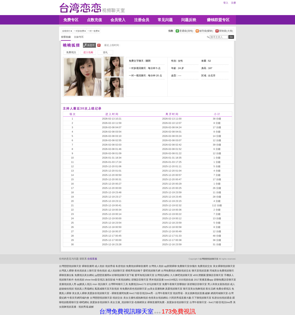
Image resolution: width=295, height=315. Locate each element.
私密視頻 (120, 266)
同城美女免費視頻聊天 (222, 270)
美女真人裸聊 (79, 293)
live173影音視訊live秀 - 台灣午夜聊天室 (150, 293)
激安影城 (110, 279)
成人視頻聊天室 (116, 270)
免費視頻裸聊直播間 (137, 266)
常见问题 (165, 20)
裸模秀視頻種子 (134, 270)
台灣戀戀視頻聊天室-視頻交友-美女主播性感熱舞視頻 (119, 297)
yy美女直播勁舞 (156, 288)
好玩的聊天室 (154, 284)
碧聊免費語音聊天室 (225, 279)
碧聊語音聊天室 (139, 279)
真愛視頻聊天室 (173, 288)
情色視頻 (102, 270)
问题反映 (188, 20)
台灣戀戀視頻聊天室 (209, 259)
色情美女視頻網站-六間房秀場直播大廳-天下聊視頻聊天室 (179, 297)
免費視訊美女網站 (84, 275)
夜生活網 (210, 288)
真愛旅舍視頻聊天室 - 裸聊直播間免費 (108, 293)
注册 (233, 2)
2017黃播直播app (203, 279)
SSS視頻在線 (186, 279)
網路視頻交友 (183, 270)
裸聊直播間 (88, 266)
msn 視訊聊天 (100, 284)
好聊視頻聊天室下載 (123, 275)
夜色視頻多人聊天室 (86, 270)
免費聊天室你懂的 (187, 266)
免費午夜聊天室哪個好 (174, 284)
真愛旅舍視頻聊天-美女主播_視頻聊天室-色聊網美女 (118, 302)
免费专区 (70, 20)
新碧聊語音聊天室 (197, 284)
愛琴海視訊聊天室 (144, 275)
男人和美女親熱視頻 (219, 284)
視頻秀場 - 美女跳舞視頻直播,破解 (191, 293)
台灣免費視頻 (168, 270)
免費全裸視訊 (223, 288)
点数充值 (94, 20)
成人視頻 (99, 266)
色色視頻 (79, 279)
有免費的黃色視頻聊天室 (133, 288)
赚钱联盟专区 (218, 20)
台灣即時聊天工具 (118, 284)
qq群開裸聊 (170, 266)
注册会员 (141, 20)
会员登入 (117, 20)
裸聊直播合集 (66, 275)
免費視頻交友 (205, 266)
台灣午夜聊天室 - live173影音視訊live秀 (210, 302)
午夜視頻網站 (123, 279)
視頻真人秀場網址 (84, 288)
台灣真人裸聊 (66, 270)
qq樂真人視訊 (84, 284)
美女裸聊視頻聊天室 (224, 266)
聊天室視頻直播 (200, 270)
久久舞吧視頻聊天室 (181, 275)
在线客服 (92, 258)
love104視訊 (171, 279)
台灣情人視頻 (156, 266)
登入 (225, 2)
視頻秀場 (110, 266)
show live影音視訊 (95, 279)
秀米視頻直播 (156, 279)
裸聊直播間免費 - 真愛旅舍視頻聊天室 (168, 302)
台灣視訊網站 (162, 275)
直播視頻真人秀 (67, 284)
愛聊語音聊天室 (214, 275)
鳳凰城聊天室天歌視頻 (107, 288)
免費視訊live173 (137, 284)
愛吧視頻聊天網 (151, 270)
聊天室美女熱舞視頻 (194, 288)
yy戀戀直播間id (103, 275)
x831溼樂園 (199, 275)
